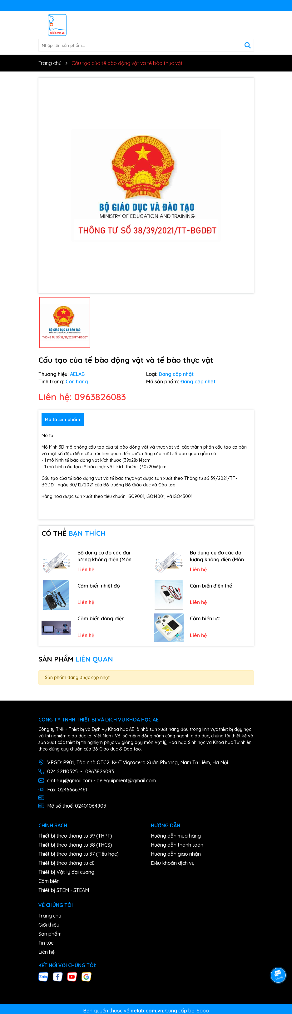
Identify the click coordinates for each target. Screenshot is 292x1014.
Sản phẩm (50, 934)
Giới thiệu (48, 925)
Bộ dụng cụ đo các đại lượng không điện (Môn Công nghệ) (104, 556)
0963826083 (99, 771)
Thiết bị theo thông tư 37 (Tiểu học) (78, 854)
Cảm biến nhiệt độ (98, 586)
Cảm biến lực (205, 618)
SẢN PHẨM (75, 659)
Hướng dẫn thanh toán (177, 845)
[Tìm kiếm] (247, 45)
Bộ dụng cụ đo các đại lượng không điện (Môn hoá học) (217, 556)
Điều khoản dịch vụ (173, 863)
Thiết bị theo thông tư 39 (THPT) (75, 836)
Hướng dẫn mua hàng (176, 836)
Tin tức (45, 943)
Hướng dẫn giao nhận (176, 854)
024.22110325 (62, 771)
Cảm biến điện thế (211, 586)
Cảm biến (49, 881)
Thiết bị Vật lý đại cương (66, 872)
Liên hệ (46, 952)
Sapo (203, 1010)
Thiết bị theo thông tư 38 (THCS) (75, 845)
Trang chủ (49, 916)
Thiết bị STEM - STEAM (63, 890)
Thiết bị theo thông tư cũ (66, 863)
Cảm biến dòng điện (101, 618)
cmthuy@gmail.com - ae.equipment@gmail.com (101, 780)
